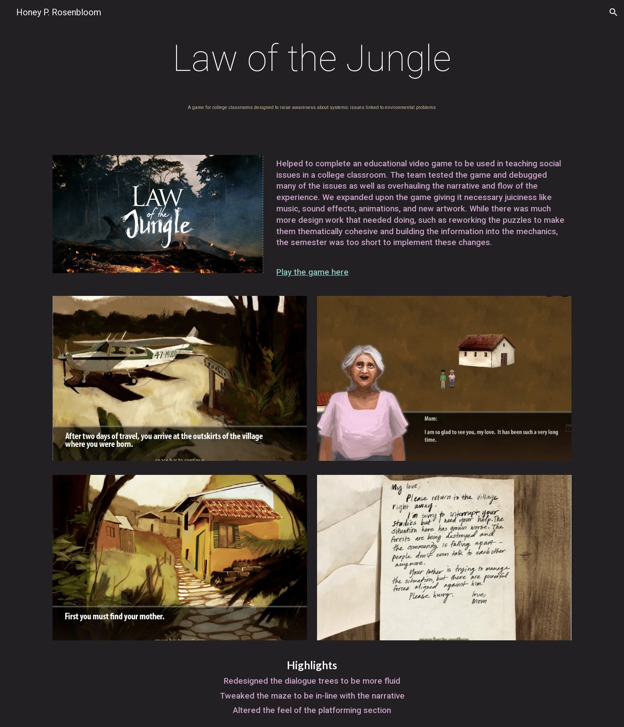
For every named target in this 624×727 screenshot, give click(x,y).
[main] (312, 58)
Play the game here (312, 272)
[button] (613, 12)
